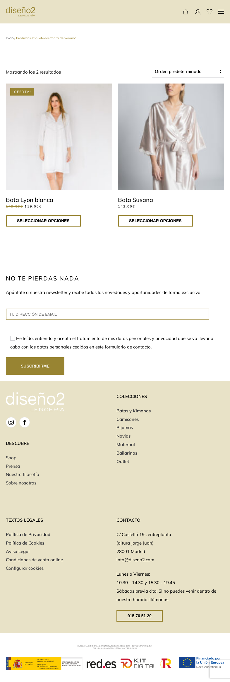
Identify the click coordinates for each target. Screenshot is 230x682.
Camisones (127, 419)
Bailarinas (126, 453)
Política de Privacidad (28, 534)
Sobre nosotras (21, 483)
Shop (11, 457)
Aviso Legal (18, 551)
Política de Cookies (25, 543)
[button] (221, 11)
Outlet (122, 461)
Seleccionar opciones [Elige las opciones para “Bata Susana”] (155, 220)
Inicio (9, 38)
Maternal (125, 444)
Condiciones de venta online (35, 559)
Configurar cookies (25, 568)
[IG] (11, 422)
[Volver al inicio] (20, 11)
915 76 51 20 (140, 615)
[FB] (24, 422)
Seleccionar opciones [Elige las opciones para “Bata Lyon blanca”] (43, 220)
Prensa (13, 466)
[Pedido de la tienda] (188, 72)
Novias (123, 436)
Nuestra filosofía (22, 474)
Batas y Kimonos (133, 411)
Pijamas (124, 427)
